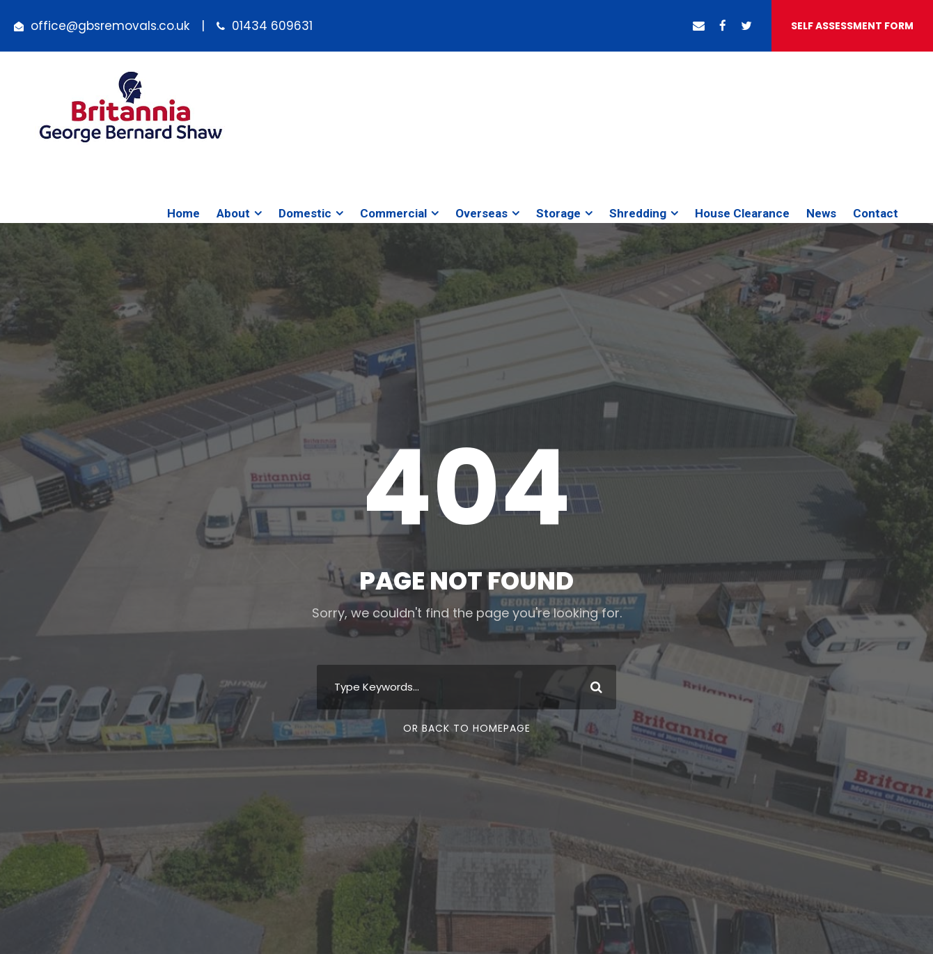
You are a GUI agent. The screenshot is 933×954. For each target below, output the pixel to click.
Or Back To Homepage (467, 728)
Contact (875, 213)
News (821, 213)
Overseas (481, 213)
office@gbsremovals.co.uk (110, 25)
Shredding (637, 213)
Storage (558, 213)
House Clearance (742, 213)
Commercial (393, 213)
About (233, 213)
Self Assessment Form (852, 26)
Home (183, 213)
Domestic (305, 213)
